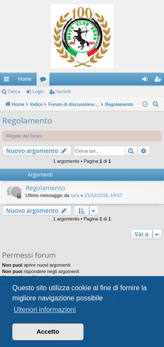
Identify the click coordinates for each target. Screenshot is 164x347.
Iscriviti (63, 91)
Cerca (14, 91)
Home (25, 79)
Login (38, 91)
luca (75, 195)
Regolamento (27, 120)
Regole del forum (24, 135)
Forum (44, 80)
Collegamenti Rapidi (8, 80)
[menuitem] (156, 104)
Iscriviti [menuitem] (159, 80)
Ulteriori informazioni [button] (45, 309)
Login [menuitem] (146, 80)
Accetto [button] (48, 331)
